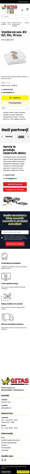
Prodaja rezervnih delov (15, 190)
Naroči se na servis (15, 184)
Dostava (4, 445)
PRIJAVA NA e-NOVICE (15, 244)
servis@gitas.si (10, 179)
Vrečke (27, 23)
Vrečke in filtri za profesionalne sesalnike (16, 24)
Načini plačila (6, 448)
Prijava (27, 2)
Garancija (4, 450)
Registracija (21, 2)
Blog (2, 438)
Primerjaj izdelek (15, 103)
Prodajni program (3, 23)
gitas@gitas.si (7, 92)
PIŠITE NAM (23, 472)
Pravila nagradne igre (9, 443)
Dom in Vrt (9, 23)
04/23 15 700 (7, 90)
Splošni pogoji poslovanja (10, 440)
